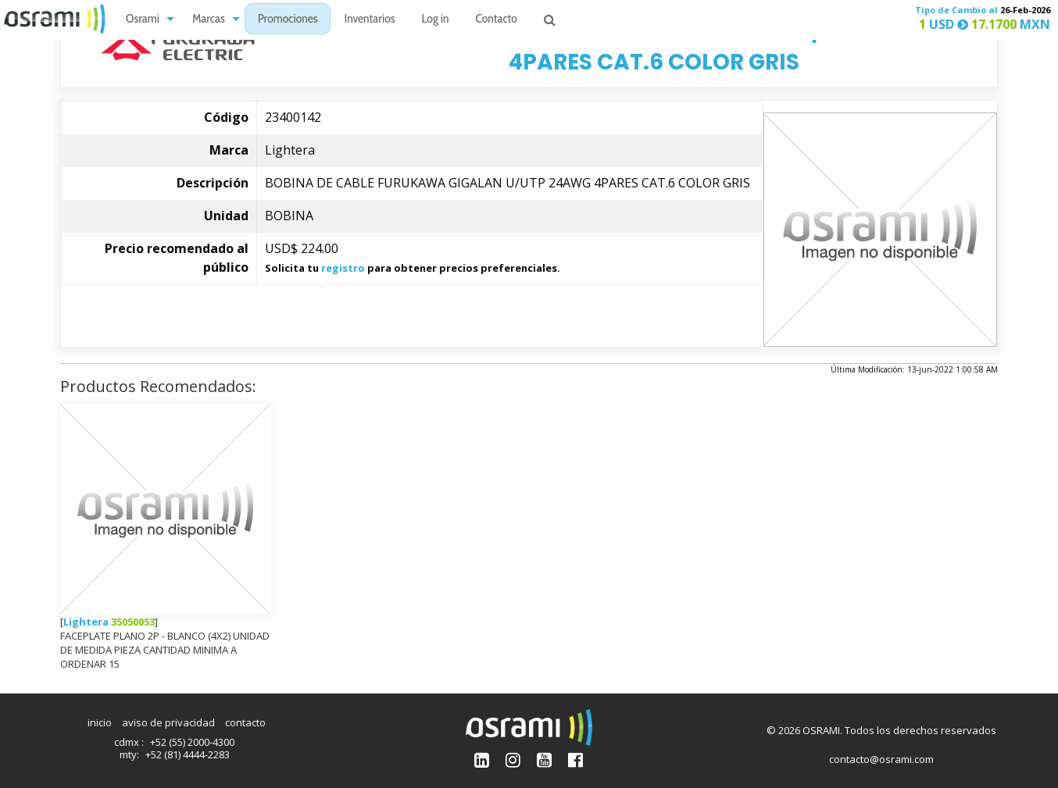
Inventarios (369, 19)
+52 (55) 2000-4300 (192, 742)
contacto (245, 722)
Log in (435, 19)
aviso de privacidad (168, 722)
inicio (100, 722)
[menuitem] (146, 19)
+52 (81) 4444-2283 (187, 754)
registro (343, 268)
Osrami (142, 19)
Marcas (208, 19)
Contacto (496, 19)
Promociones (288, 19)
